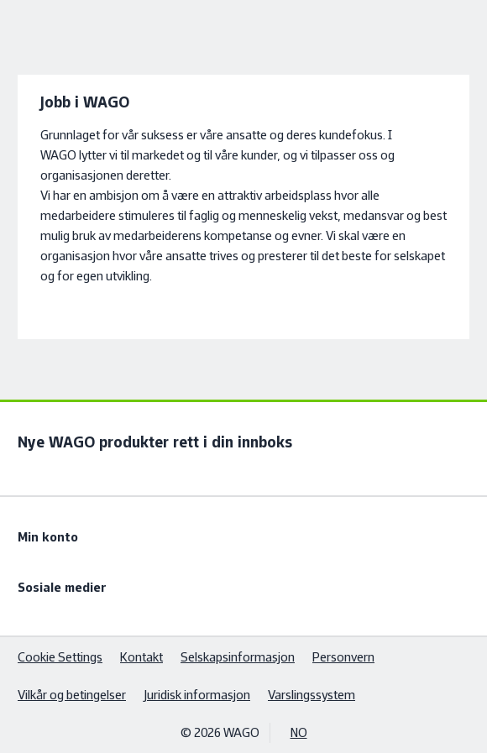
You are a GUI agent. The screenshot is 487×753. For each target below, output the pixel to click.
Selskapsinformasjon (238, 657)
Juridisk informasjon (197, 695)
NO (299, 732)
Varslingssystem (311, 695)
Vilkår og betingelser (72, 695)
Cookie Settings (60, 657)
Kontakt (141, 657)
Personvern (343, 657)
